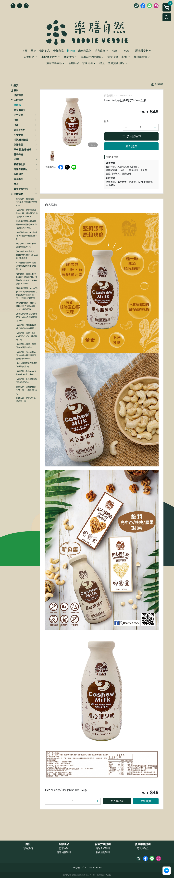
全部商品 (64, 844)
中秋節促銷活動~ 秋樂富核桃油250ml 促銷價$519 (26, 265)
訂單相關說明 (64, 852)
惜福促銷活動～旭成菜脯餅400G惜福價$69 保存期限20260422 (26, 224)
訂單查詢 (63, 848)
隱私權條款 (143, 848)
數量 (106, 121)
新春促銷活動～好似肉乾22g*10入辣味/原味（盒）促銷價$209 (26, 306)
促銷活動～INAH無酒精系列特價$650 (26, 380)
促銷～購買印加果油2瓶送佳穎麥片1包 (26, 365)
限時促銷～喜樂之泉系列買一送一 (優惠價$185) (26, 390)
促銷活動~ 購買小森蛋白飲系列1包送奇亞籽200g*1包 (26, 336)
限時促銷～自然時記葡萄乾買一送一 (26, 400)
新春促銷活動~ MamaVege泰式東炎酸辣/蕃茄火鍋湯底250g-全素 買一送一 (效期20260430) (27, 293)
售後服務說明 (103, 852)
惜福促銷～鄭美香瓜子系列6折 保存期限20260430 (26, 202)
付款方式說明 (103, 844)
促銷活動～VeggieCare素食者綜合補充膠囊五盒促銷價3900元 (26, 355)
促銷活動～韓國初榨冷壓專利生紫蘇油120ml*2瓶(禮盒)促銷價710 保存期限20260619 (26, 279)
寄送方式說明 (103, 848)
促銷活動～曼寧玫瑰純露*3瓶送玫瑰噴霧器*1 (26, 327)
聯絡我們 (28, 848)
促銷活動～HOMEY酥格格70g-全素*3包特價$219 (26, 235)
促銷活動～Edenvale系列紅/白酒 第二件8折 (26, 373)
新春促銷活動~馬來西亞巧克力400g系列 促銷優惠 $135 (26, 317)
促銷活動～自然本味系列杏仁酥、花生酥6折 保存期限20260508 (27, 213)
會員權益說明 (143, 844)
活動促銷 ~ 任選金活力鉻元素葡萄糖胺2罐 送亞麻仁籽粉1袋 (27, 254)
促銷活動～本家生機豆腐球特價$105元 (26, 245)
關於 (28, 844)
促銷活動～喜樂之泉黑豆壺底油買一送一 (26, 346)
